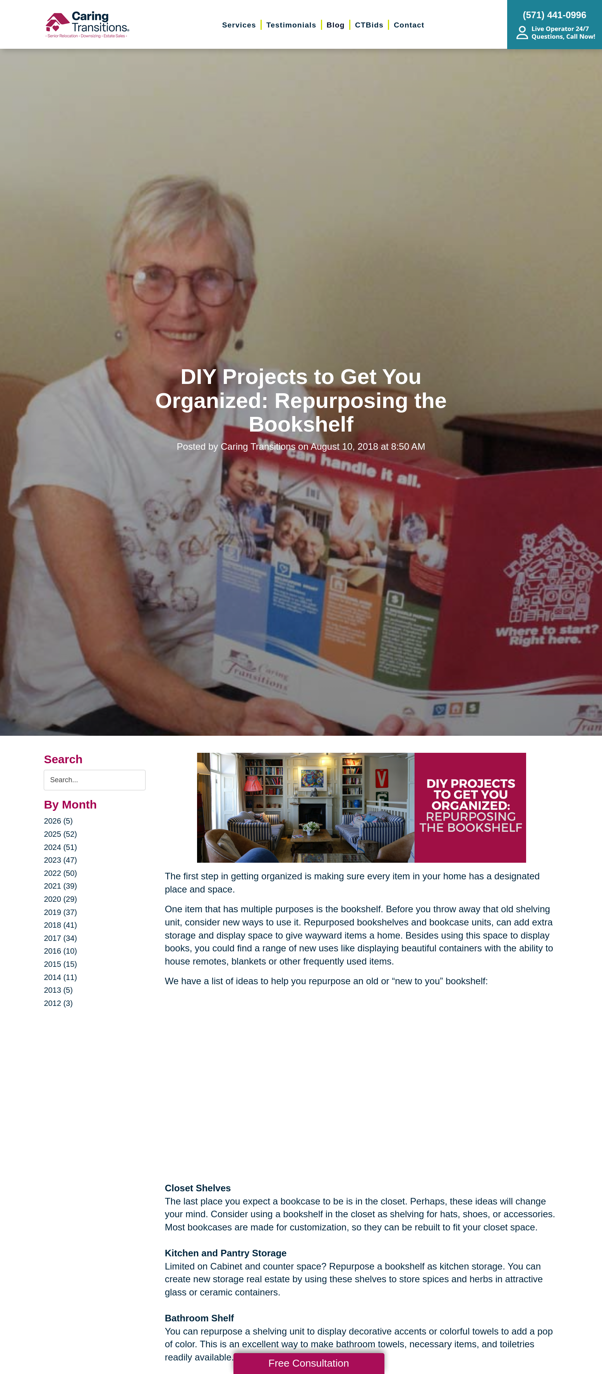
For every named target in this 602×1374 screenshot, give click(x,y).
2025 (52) (60, 834)
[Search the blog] (94, 780)
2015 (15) (60, 964)
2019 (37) (60, 912)
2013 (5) (58, 990)
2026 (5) (58, 821)
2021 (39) (60, 886)
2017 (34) (60, 938)
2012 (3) (58, 1003)
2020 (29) (60, 899)
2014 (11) (60, 977)
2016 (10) (60, 951)
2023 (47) (60, 860)
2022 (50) (60, 873)
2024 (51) (60, 847)
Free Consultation (308, 1363)
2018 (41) (60, 925)
